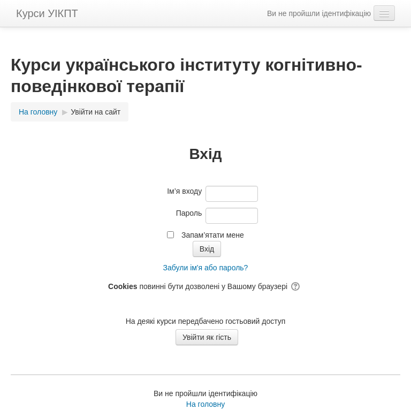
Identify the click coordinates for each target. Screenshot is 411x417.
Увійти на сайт (95, 112)
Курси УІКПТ (47, 13)
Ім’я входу (184, 191)
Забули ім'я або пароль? (205, 267)
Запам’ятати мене (212, 235)
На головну (205, 404)
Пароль (189, 213)
